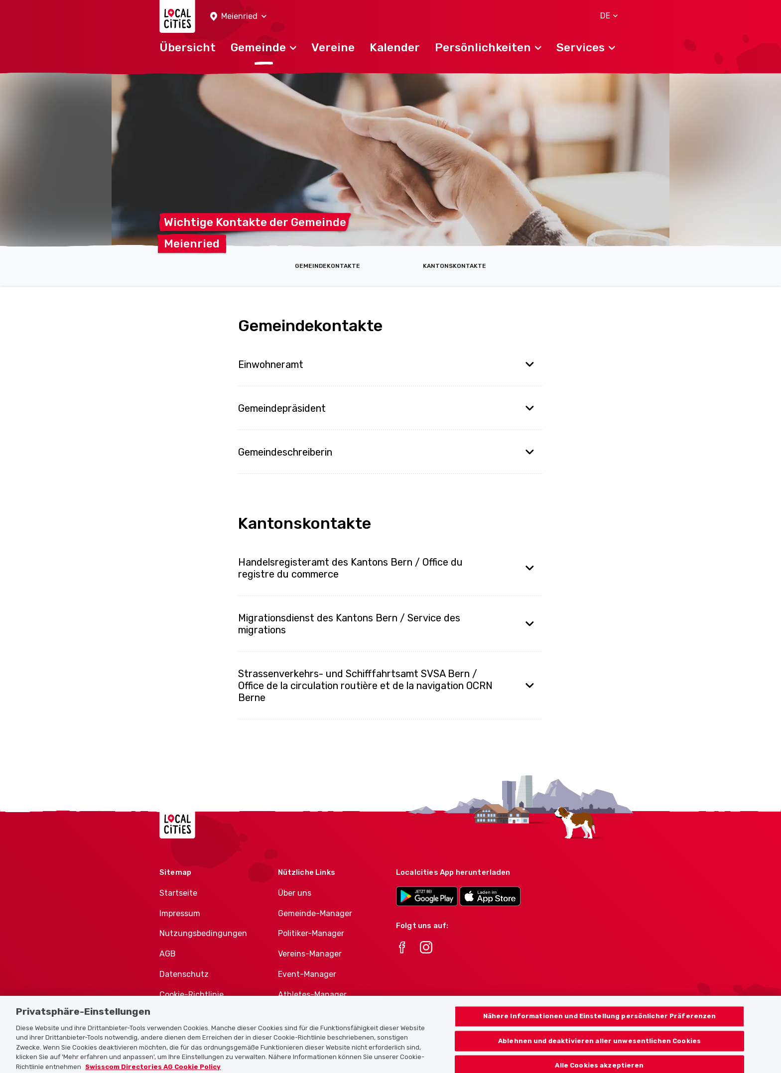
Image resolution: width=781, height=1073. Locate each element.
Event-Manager (307, 974)
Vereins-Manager (310, 953)
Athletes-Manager (312, 994)
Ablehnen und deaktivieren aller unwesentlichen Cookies (599, 1047)
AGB (167, 953)
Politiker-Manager (311, 933)
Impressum (179, 913)
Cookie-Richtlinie (191, 994)
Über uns (294, 893)
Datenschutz (184, 974)
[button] (238, 16)
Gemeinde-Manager (315, 913)
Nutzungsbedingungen (203, 933)
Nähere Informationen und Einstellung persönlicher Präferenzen (599, 1022)
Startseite (178, 893)
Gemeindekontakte (327, 265)
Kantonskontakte (454, 265)
